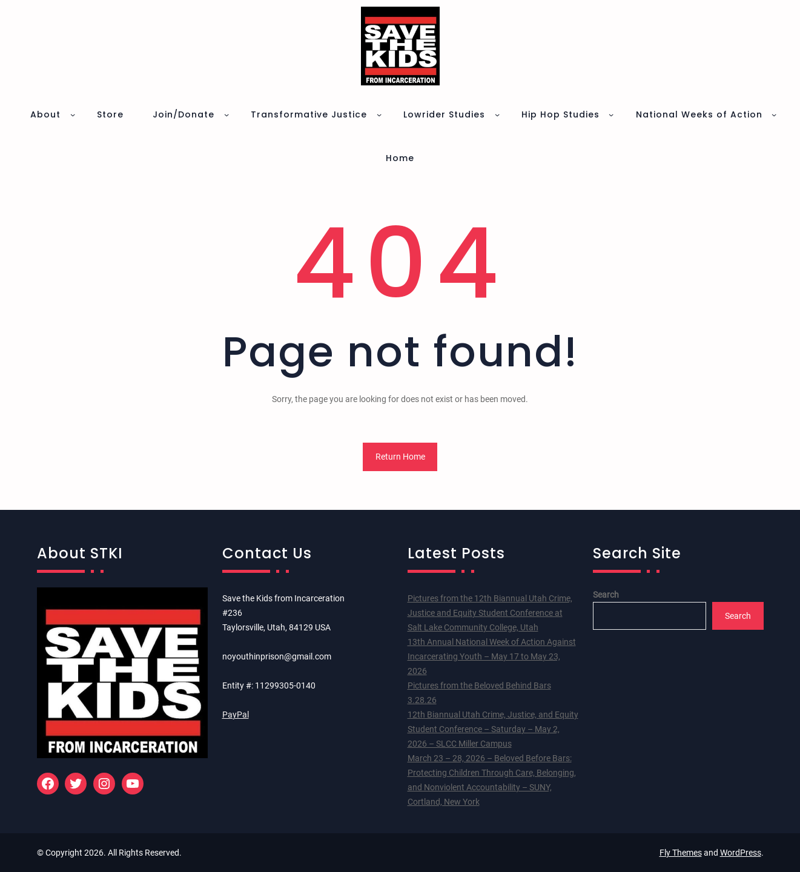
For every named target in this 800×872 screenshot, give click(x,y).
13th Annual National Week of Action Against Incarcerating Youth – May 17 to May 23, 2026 (492, 656)
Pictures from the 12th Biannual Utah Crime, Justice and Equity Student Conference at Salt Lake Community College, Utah (490, 612)
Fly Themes (681, 852)
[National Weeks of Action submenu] (774, 114)
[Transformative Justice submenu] (379, 114)
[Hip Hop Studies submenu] (611, 114)
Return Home (400, 456)
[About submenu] (72, 114)
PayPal (235, 714)
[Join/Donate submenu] (226, 114)
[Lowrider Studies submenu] (497, 114)
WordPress (740, 852)
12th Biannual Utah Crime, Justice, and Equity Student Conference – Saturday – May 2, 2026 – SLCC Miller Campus (493, 729)
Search (606, 595)
